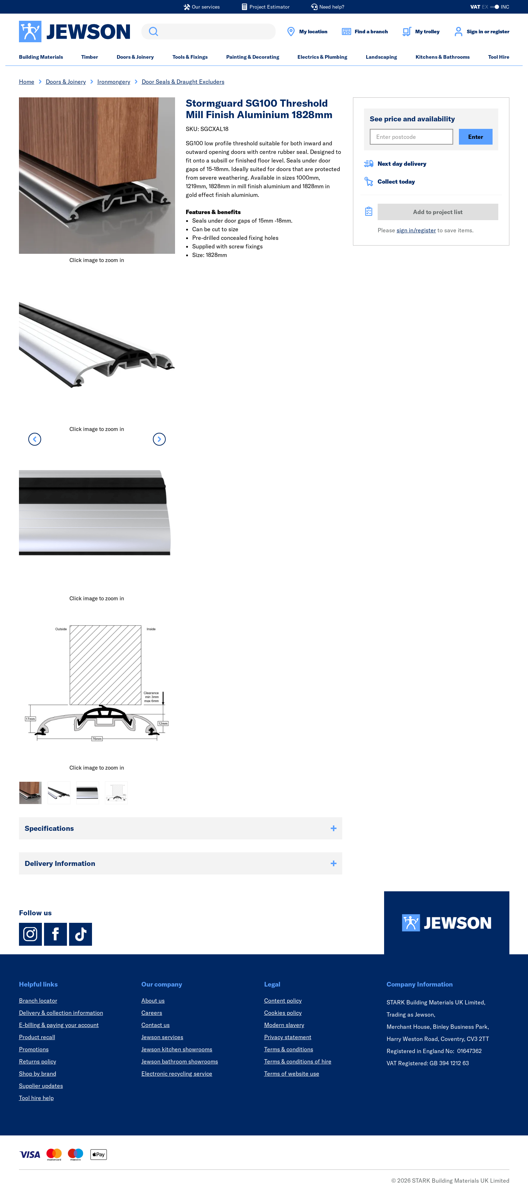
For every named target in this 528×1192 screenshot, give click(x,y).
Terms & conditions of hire (297, 1061)
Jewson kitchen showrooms (176, 1049)
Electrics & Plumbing (322, 57)
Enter (475, 136)
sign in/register (416, 230)
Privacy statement (287, 1037)
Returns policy (37, 1061)
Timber (89, 57)
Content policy (283, 1000)
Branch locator (38, 1000)
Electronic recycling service (176, 1073)
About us (153, 1000)
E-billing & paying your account (59, 1024)
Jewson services (162, 1037)
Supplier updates (41, 1085)
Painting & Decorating (252, 57)
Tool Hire (498, 57)
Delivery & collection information (61, 1012)
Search (152, 31)
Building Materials (41, 57)
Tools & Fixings (190, 57)
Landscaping (381, 57)
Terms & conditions (288, 1049)
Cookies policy (283, 1012)
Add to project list (437, 211)
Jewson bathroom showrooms (179, 1061)
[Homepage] (446, 922)
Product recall (37, 1037)
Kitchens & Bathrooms (443, 57)
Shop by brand (37, 1073)
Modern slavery (284, 1024)
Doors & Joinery (135, 57)
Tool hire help (36, 1097)
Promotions (34, 1049)
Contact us (155, 1024)
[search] (208, 31)
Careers (151, 1012)
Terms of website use (291, 1073)
